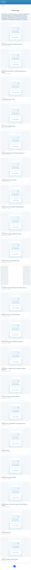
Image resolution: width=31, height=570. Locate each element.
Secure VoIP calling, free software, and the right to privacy (13, 287)
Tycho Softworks (24, 19)
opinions (3, 42)
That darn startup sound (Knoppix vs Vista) (10, 260)
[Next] (18, 566)
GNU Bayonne (20, 15)
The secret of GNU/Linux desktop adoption (10, 396)
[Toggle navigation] (3, 5)
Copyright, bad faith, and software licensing (10, 314)
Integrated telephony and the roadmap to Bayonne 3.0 (13, 153)
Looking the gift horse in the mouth (8, 180)
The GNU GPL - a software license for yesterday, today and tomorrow (13, 369)
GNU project (10, 15)
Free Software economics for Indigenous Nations (11, 44)
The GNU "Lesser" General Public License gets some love (13, 423)
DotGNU (22, 16)
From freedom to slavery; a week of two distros (11, 233)
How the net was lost (5, 532)
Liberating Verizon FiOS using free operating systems (12, 206)
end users (3, 259)
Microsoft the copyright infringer (8, 126)
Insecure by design (5, 450)
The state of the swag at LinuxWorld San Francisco (12, 341)
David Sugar (4, 45)
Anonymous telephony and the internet (9, 559)
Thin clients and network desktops (8, 477)
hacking (3, 151)
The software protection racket (7, 99)
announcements (4, 340)
